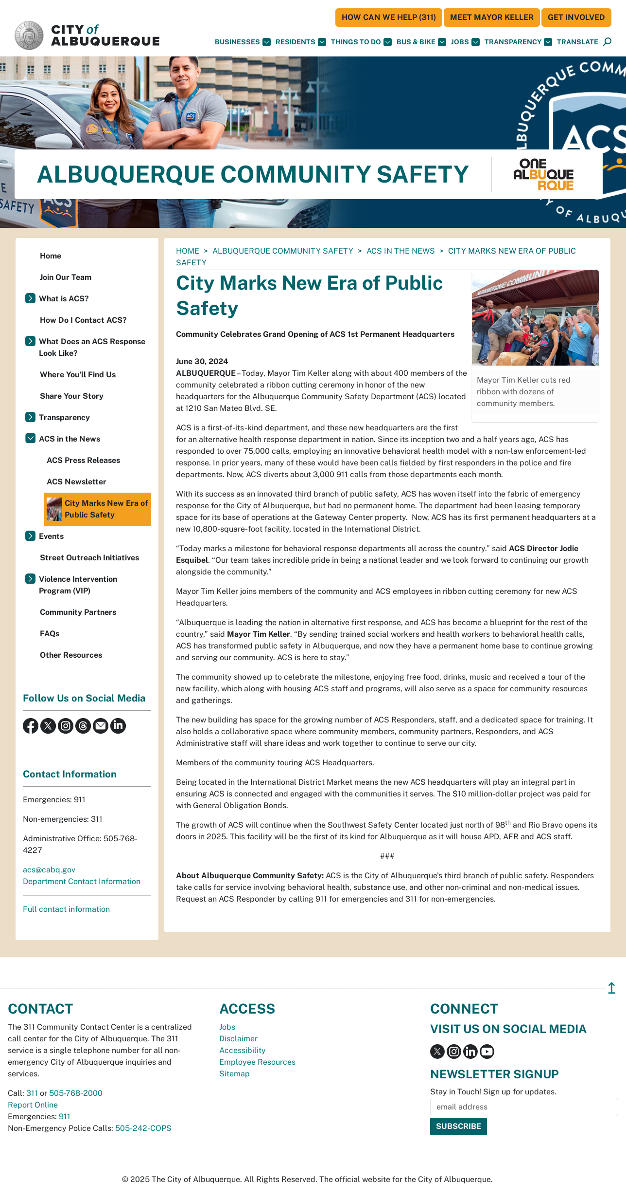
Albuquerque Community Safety (282, 251)
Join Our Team (65, 277)
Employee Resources (257, 1062)
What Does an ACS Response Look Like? (92, 347)
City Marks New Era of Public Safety (97, 509)
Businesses (243, 42)
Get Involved (576, 17)
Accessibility (242, 1050)
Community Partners (78, 612)
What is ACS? (64, 298)
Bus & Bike (421, 42)
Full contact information (66, 909)
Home (187, 251)
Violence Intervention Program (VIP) (78, 584)
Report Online (33, 1104)
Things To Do (361, 42)
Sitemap (234, 1073)
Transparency (518, 42)
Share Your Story (72, 396)
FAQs (49, 633)
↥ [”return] (611, 988)
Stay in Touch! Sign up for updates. (493, 1091)
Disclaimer (238, 1038)
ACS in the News (400, 251)
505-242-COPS (143, 1128)
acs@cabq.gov (49, 869)
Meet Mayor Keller (492, 17)
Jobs (465, 42)
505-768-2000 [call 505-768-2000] (76, 1093)
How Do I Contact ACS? (83, 320)
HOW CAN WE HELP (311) (389, 17)
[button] (577, 42)
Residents (301, 42)
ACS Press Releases (83, 460)
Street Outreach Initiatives (89, 557)
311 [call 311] (32, 1093)
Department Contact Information (81, 881)
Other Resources (71, 655)
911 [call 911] (64, 1116)
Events (51, 536)
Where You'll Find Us (78, 374)
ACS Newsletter (76, 481)
